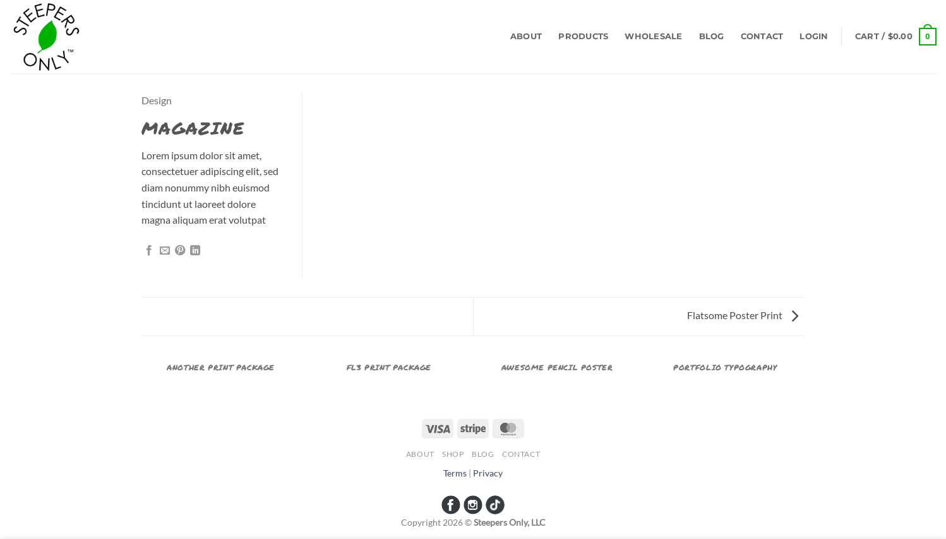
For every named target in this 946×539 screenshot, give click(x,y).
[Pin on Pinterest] (180, 251)
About (526, 36)
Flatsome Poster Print (742, 315)
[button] (813, 36)
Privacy (488, 473)
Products (583, 36)
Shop (453, 454)
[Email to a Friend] (165, 251)
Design (156, 100)
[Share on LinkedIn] (195, 251)
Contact (762, 36)
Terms (455, 473)
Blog (711, 36)
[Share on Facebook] (149, 251)
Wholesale (653, 36)
